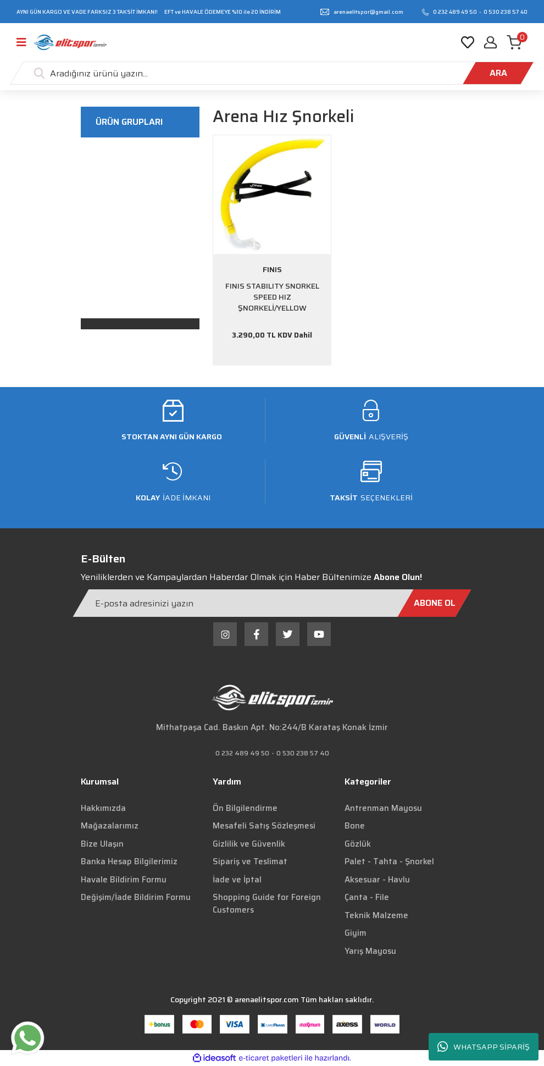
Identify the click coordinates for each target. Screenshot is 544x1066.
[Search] (272, 73)
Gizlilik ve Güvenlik (249, 843)
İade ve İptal (237, 879)
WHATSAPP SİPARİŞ (483, 1047)
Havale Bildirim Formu (123, 879)
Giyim (356, 933)
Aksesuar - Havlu (377, 879)
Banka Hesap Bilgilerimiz (129, 861)
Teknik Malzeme (376, 915)
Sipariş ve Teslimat (250, 861)
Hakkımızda (103, 808)
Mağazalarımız (109, 825)
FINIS (272, 269)
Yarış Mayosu (370, 951)
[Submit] (434, 603)
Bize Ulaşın (102, 843)
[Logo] (70, 42)
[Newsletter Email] (272, 603)
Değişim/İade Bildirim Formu (136, 897)
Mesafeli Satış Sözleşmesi (264, 825)
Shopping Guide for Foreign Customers (267, 903)
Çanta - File (367, 897)
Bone (355, 825)
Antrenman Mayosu (383, 808)
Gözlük (358, 843)
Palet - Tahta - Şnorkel (389, 861)
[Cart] (517, 42)
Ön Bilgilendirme (245, 808)
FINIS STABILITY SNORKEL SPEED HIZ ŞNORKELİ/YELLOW (272, 296)
